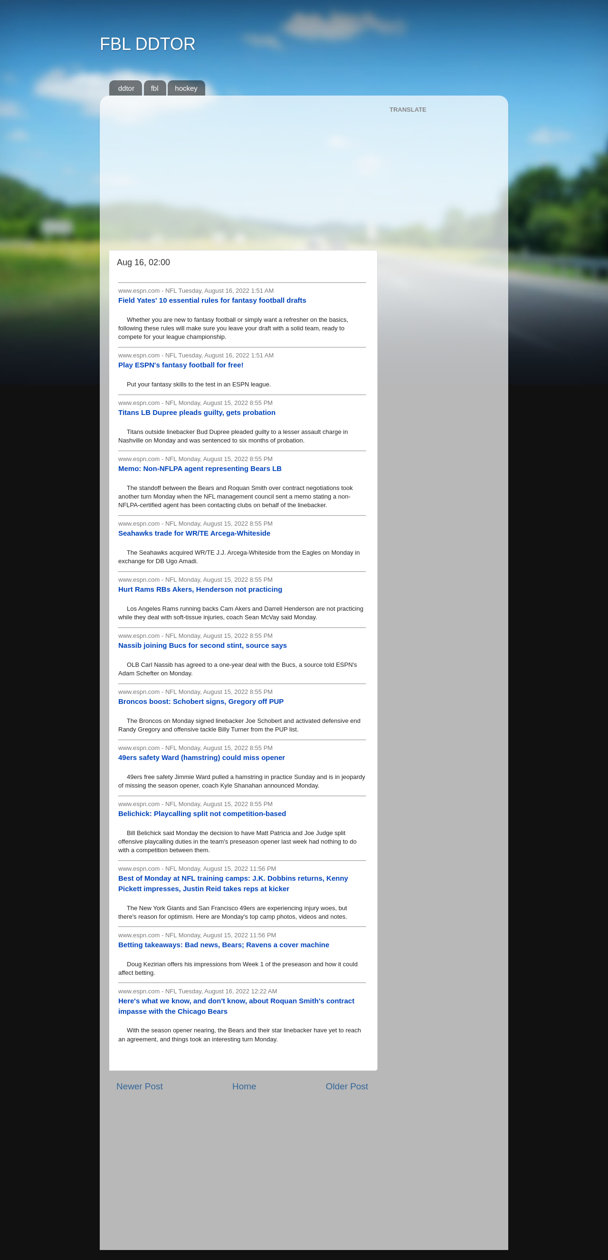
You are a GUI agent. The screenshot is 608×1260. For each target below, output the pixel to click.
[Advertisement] (242, 169)
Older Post (347, 1086)
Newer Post (139, 1086)
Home (244, 1086)
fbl (155, 88)
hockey (186, 88)
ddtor (126, 88)
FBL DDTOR (148, 44)
